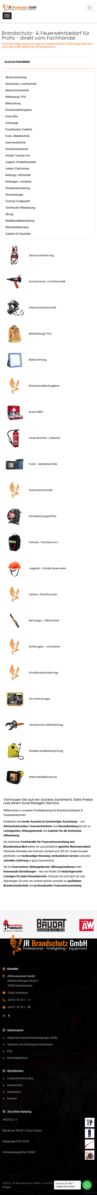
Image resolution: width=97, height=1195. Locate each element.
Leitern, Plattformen (17, 168)
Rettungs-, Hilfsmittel (18, 175)
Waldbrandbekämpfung (19, 220)
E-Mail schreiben (18, 992)
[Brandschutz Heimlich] (16, 925)
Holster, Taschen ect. (17, 155)
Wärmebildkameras (17, 227)
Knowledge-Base (17, 1057)
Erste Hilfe (11, 116)
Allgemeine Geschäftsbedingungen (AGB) (32, 1037)
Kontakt (12, 1098)
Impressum (14, 1091)
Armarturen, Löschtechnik (20, 83)
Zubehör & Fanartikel (18, 233)
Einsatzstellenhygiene (18, 110)
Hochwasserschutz (16, 149)
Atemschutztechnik (17, 90)
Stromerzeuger (14, 194)
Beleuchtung (13, 103)
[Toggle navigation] (89, 7)
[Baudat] (55, 925)
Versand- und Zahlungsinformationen (30, 1044)
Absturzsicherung (16, 77)
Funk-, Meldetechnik (17, 136)
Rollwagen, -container (18, 181)
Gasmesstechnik (15, 142)
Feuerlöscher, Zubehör (18, 129)
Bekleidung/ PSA (15, 96)
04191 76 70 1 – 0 (19, 1000)
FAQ (9, 1051)
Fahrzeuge (11, 123)
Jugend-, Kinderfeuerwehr (20, 162)
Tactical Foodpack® (17, 201)
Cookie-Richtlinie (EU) (20, 1078)
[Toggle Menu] (7, 15)
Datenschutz (15, 1085)
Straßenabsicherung (17, 188)
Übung (9, 214)
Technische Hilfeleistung (20, 207)
